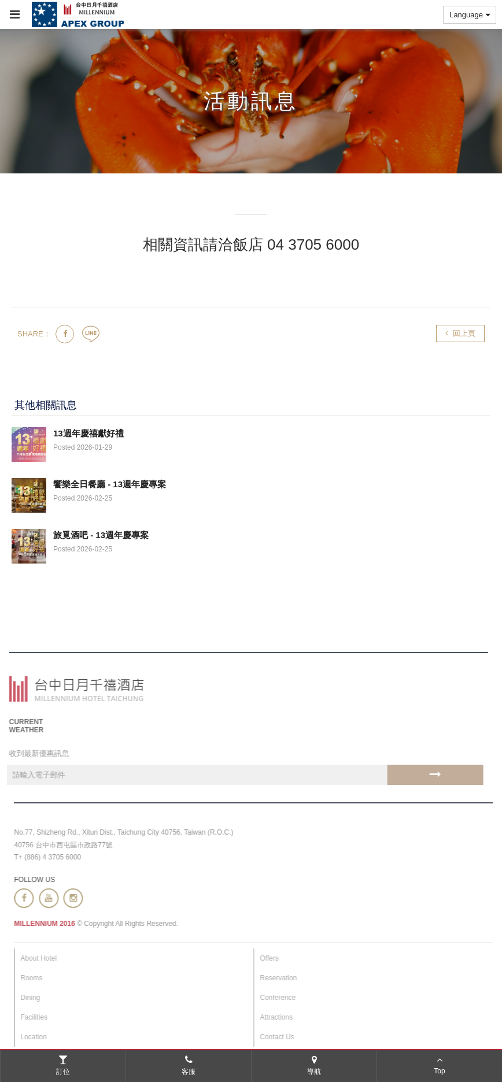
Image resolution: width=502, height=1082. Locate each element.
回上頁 (460, 333)
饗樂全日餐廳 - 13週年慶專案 (109, 484)
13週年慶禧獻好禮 (88, 433)
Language (469, 14)
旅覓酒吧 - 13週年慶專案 (101, 535)
